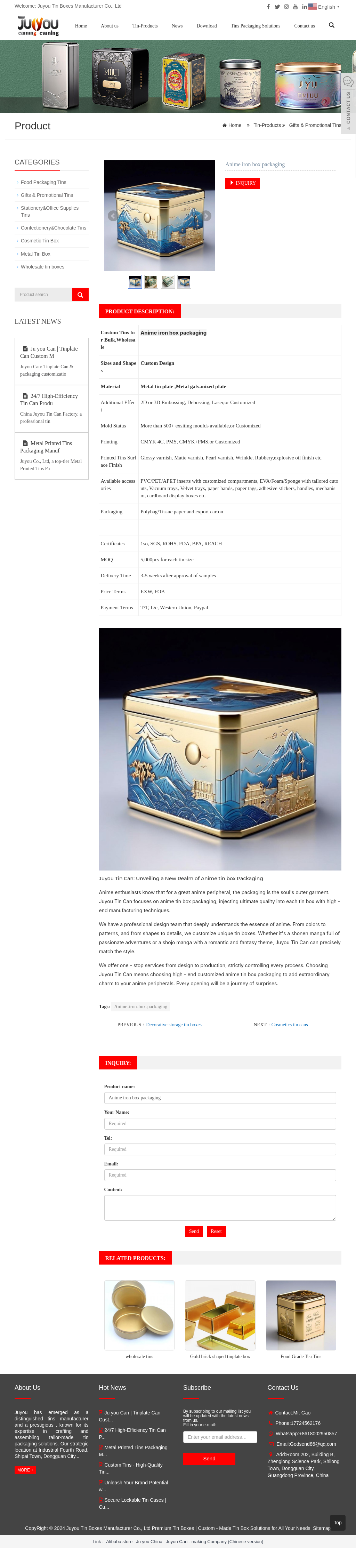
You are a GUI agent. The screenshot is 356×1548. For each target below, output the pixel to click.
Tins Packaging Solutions (256, 26)
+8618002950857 (318, 1433)
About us (110, 26)
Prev (113, 216)
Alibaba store (119, 1541)
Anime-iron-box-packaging (140, 1006)
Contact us (304, 26)
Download (207, 26)
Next (205, 216)
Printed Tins (113, 457)
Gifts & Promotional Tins (314, 125)
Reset (216, 1231)
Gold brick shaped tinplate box (220, 1356)
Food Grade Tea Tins (301, 1356)
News (177, 26)
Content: (113, 1189)
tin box (226, 878)
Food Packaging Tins (43, 182)
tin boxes (245, 933)
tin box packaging (196, 901)
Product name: (119, 1086)
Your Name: (116, 1112)
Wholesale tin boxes (42, 266)
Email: (111, 1163)
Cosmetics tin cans (290, 1024)
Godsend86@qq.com (313, 1444)
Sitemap (322, 1528)
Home (81, 26)
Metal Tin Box (35, 253)
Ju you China (149, 1541)
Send (194, 1231)
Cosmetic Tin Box (40, 240)
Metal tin (150, 386)
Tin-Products (145, 26)
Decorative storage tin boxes (174, 1024)
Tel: (108, 1138)
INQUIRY (242, 183)
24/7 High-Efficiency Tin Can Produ (49, 399)
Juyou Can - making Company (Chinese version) (214, 1541)
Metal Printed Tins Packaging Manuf (46, 446)
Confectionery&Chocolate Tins (53, 228)
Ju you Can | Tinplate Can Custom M (49, 352)
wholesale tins (139, 1356)
